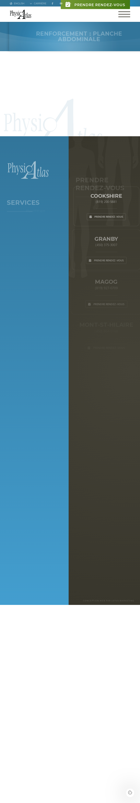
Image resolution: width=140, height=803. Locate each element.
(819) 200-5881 (106, 201)
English (17, 3)
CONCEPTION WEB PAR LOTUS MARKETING (108, 600)
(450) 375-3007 (106, 244)
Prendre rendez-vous (95, 4)
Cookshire (106, 195)
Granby (106, 238)
